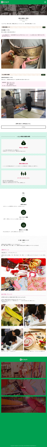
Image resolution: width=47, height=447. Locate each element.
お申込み (23, 127)
